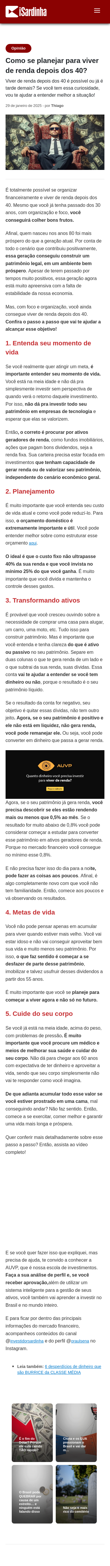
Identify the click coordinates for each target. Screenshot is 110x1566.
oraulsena (80, 1341)
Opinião (18, 48)
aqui (32, 543)
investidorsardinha (27, 1341)
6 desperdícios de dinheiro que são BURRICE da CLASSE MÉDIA (59, 1369)
